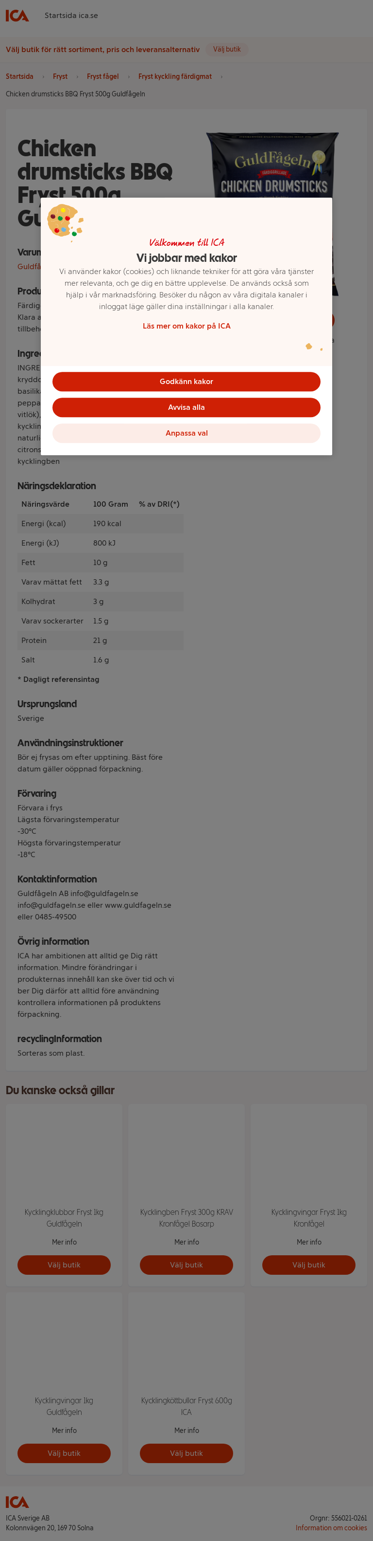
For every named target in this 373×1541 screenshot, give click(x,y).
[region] (186, 328)
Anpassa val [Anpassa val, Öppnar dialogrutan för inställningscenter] (187, 435)
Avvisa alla (186, 408)
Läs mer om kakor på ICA (187, 325)
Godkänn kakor (186, 380)
